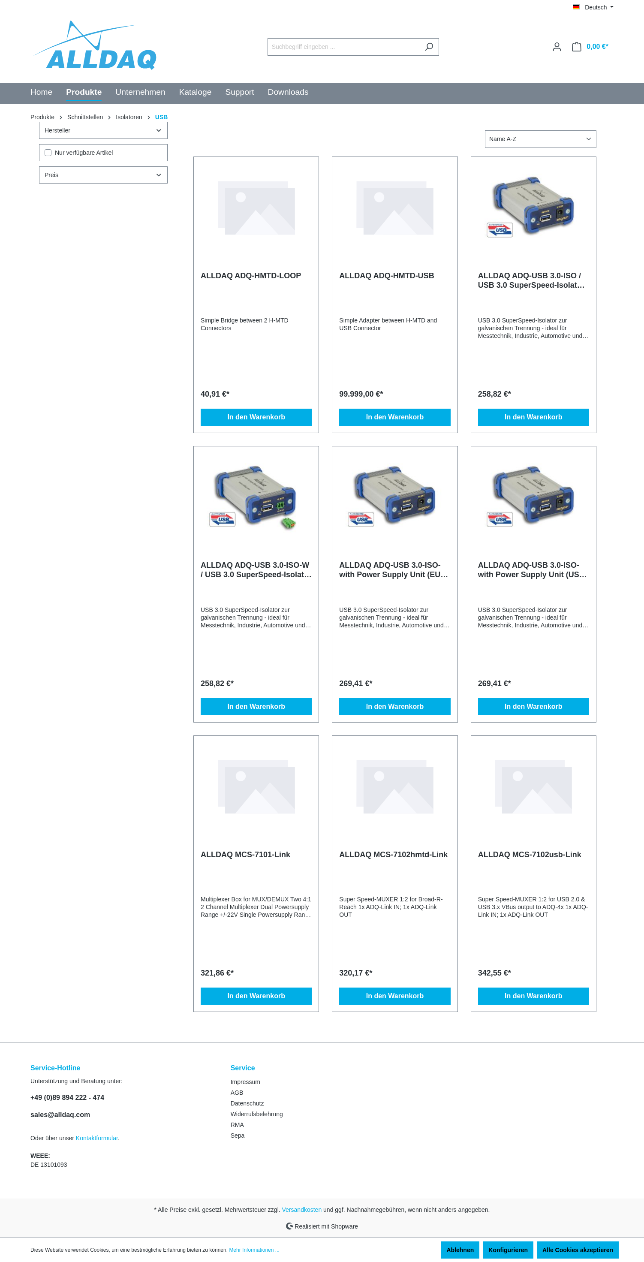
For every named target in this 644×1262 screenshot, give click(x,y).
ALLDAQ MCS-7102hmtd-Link (393, 854)
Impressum (245, 1081)
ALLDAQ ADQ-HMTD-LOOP (251, 275)
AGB (237, 1092)
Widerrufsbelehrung (257, 1114)
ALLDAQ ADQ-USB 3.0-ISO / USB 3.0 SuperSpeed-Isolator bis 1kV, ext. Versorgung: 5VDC (531, 280)
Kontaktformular (97, 1138)
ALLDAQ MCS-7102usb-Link (529, 854)
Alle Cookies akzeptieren (577, 1250)
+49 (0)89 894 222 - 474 (67, 1097)
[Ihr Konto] (557, 47)
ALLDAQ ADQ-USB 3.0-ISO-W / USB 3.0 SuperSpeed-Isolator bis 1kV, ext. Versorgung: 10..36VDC (256, 570)
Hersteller (103, 130)
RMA (237, 1124)
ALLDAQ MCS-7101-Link (245, 854)
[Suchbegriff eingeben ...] (343, 47)
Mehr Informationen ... (254, 1250)
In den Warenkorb (256, 417)
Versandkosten (302, 1209)
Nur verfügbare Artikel (84, 152)
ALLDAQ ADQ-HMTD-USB (386, 275)
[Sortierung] (540, 139)
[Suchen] (429, 47)
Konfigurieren (508, 1250)
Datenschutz (247, 1103)
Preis (103, 174)
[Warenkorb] (590, 47)
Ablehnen (460, 1250)
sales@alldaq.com (60, 1114)
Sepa (238, 1135)
